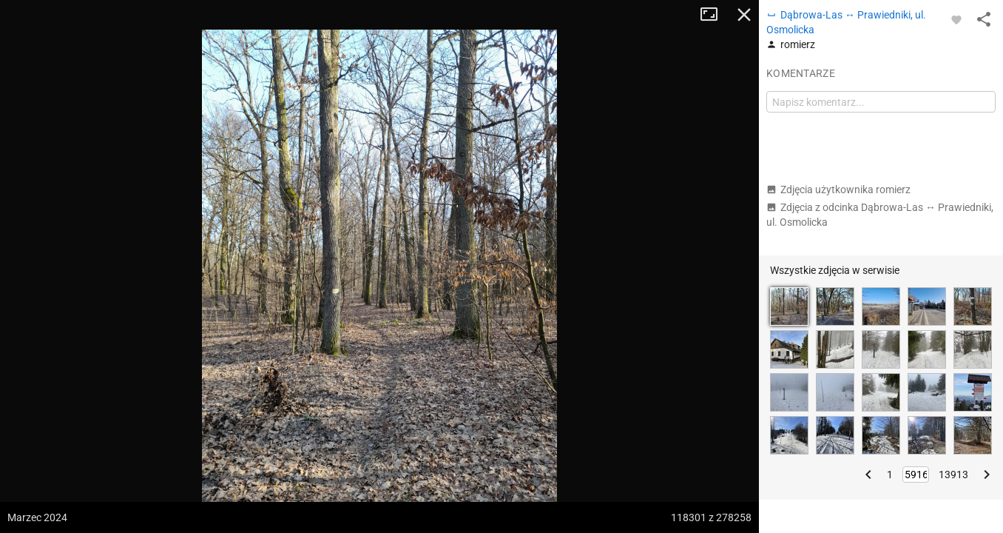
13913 (953, 474)
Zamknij (744, 15)
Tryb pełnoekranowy (714, 15)
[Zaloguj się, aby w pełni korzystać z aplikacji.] (956, 19)
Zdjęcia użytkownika (838, 189)
